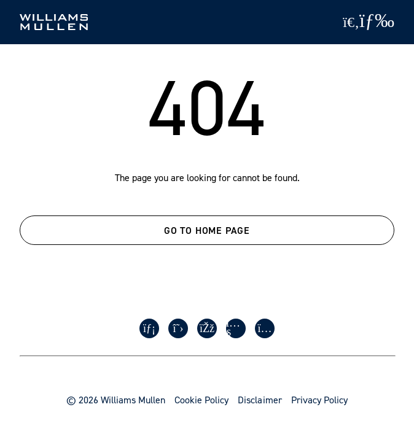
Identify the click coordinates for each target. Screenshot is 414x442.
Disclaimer (259, 400)
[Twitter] (178, 328)
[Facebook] (207, 328)
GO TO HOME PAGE (207, 230)
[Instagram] (265, 328)
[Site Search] (351, 22)
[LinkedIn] (149, 328)
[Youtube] (236, 328)
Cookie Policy (201, 400)
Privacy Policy (319, 400)
